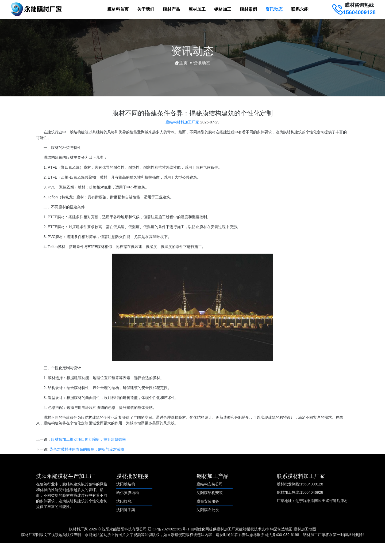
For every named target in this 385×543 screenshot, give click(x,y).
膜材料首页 (118, 9)
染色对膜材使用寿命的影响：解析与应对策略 (86, 452)
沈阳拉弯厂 (125, 501)
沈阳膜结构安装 (210, 493)
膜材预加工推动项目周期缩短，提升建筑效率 (88, 442)
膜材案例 (248, 9)
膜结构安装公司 (210, 484)
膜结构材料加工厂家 (182, 124)
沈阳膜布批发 (208, 510)
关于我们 (145, 9)
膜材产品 (171, 9)
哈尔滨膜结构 (127, 493)
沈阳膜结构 (125, 484)
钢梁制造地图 (281, 529)
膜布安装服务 (208, 501)
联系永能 (299, 9)
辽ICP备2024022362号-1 (169, 529)
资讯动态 (274, 9)
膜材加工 (197, 9)
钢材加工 (222, 9)
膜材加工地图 (305, 529)
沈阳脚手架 (125, 510)
